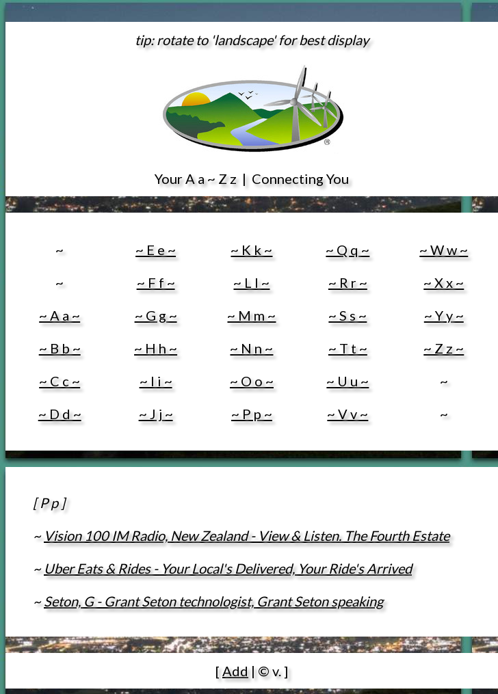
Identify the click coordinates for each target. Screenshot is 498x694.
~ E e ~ (155, 249)
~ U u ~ (347, 381)
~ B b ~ (60, 348)
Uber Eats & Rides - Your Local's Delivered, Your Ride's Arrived (228, 568)
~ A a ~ (59, 315)
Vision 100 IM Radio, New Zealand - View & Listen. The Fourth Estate (246, 535)
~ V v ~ (347, 413)
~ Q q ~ (347, 249)
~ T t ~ (347, 348)
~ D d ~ (59, 413)
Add (235, 671)
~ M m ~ (251, 315)
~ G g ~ (156, 315)
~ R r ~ (347, 282)
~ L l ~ (251, 282)
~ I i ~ (156, 381)
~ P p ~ (251, 413)
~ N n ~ (251, 348)
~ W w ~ (443, 249)
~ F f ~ (156, 282)
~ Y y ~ (444, 315)
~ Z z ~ (443, 348)
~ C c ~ (59, 381)
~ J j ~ (156, 413)
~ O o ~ (252, 381)
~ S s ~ (347, 315)
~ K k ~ (251, 249)
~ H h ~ (155, 348)
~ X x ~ (443, 282)
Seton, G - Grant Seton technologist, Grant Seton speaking (213, 601)
